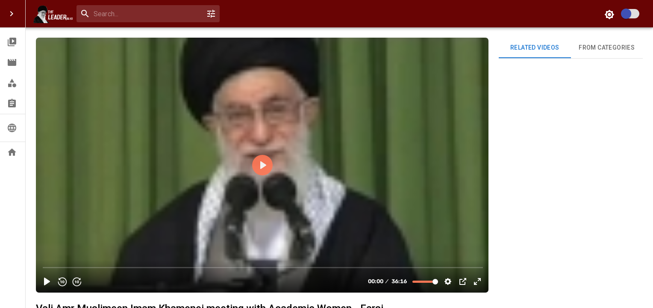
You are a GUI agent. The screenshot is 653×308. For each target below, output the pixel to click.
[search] (146, 14)
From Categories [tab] (607, 48)
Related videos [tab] (535, 48)
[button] (12, 42)
